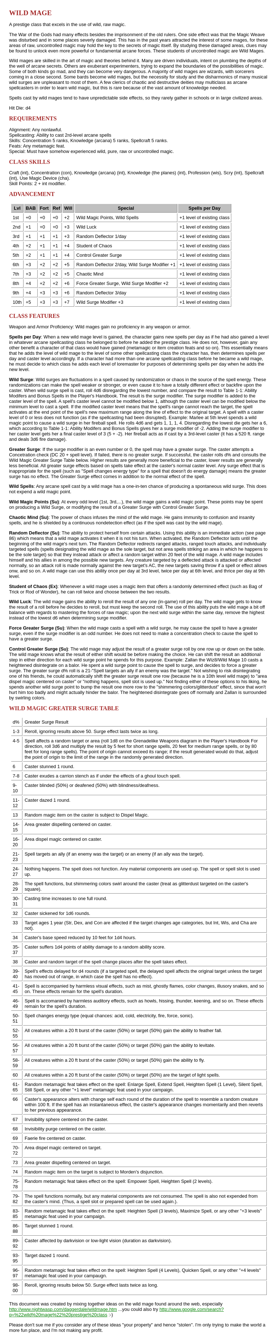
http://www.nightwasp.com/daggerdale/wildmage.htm (63, 1309)
